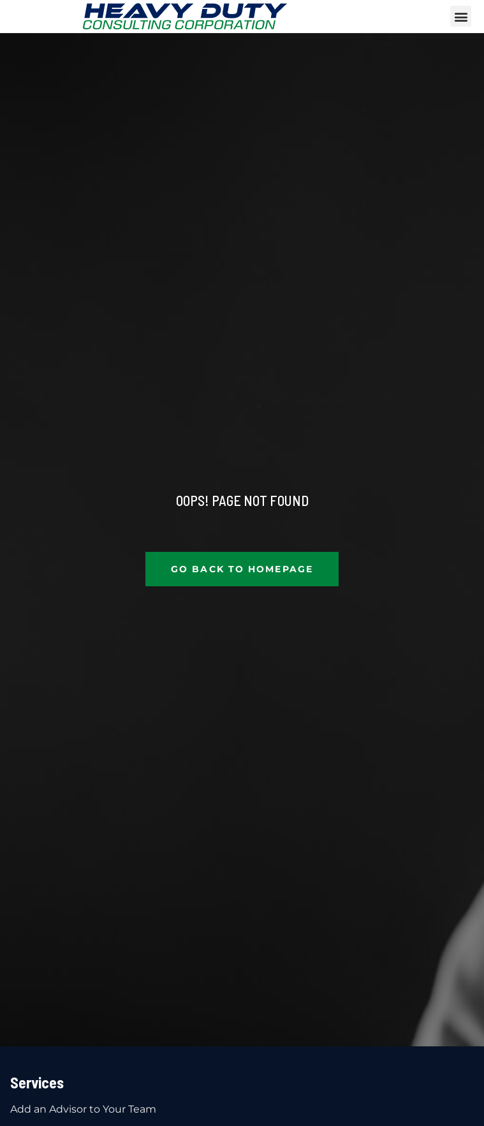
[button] (460, 16)
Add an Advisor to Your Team (83, 1109)
